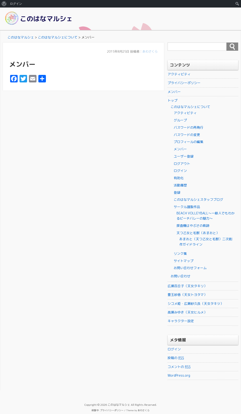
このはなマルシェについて (190, 106)
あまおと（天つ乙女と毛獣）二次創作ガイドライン (205, 241)
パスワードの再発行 (188, 127)
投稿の (176, 358)
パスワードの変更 (187, 134)
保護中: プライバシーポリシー (108, 410)
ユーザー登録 (183, 156)
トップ (172, 100)
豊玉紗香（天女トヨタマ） (187, 294)
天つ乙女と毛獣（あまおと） (198, 233)
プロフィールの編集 (188, 141)
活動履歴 (180, 185)
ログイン (180, 170)
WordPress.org (179, 375)
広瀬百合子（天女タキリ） (187, 286)
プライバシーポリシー (184, 83)
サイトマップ (183, 261)
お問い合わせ (180, 276)
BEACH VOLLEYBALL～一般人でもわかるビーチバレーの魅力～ (206, 216)
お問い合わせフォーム (190, 268)
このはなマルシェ (46, 18)
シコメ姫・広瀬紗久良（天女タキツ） (196, 303)
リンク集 (180, 253)
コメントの (179, 366)
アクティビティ (179, 74)
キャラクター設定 (181, 321)
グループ (180, 120)
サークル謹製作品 (187, 207)
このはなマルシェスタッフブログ (198, 199)
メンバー (174, 91)
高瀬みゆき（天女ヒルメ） (187, 312)
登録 (177, 192)
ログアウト (182, 163)
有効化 (179, 178)
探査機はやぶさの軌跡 (193, 225)
